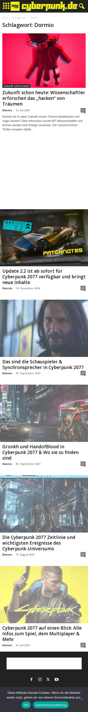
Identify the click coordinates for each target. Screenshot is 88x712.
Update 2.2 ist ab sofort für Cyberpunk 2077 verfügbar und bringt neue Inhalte (44, 276)
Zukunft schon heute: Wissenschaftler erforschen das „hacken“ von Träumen (43, 98)
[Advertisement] (44, 174)
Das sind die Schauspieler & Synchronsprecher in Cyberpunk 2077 (43, 364)
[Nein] (82, 699)
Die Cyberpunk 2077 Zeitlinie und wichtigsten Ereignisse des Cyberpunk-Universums (38, 543)
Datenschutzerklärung (50, 705)
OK (26, 705)
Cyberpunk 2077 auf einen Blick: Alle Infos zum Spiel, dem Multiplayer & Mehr (42, 633)
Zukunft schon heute (16, 86)
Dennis (7, 110)
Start (5, 17)
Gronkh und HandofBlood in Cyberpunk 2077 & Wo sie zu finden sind (40, 452)
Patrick (7, 288)
